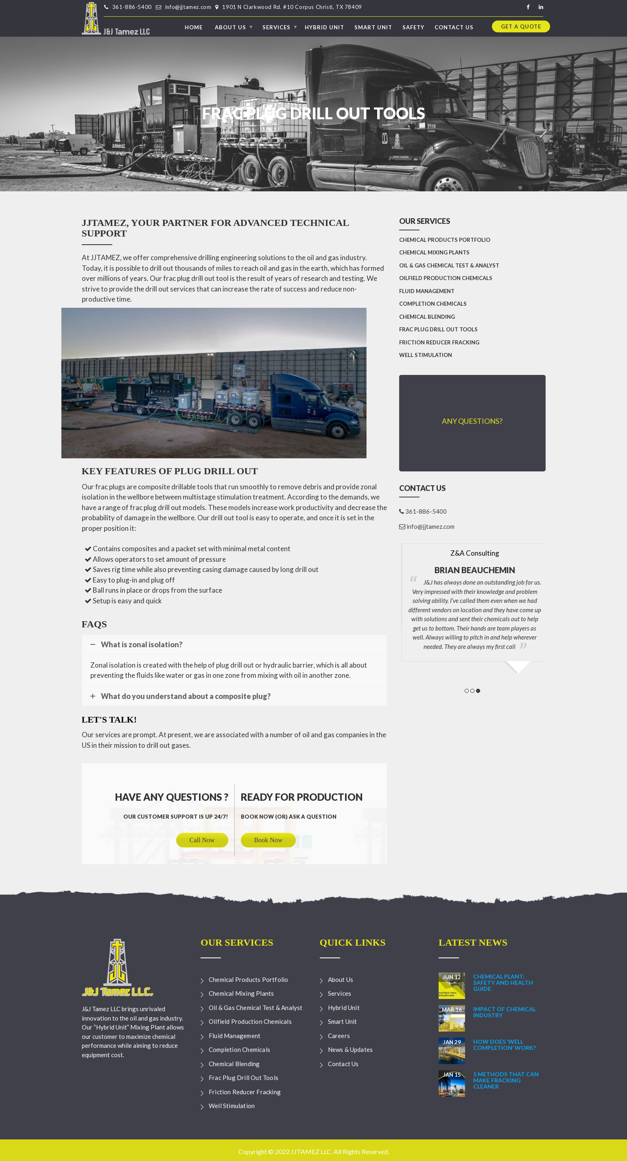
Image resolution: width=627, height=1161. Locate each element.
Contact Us (454, 27)
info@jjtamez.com (188, 7)
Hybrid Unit (324, 27)
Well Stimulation (425, 355)
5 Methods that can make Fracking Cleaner (506, 1080)
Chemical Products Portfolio (444, 240)
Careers (339, 1035)
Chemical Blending (427, 316)
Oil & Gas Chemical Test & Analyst (449, 265)
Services (276, 27)
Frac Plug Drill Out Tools (438, 329)
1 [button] (467, 691)
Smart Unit (373, 27)
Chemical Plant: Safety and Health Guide (503, 982)
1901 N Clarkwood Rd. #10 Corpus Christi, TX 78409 (292, 7)
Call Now (202, 840)
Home (194, 27)
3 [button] (478, 691)
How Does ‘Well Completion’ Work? (504, 1044)
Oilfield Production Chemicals (445, 278)
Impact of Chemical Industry (504, 1012)
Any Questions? (472, 420)
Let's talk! (109, 719)
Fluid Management (426, 291)
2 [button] (472, 691)
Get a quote (521, 26)
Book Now (268, 840)
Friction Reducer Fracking (439, 342)
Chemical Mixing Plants (434, 252)
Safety (413, 27)
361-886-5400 (132, 7)
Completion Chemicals (433, 303)
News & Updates (350, 1049)
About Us (230, 27)
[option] (472, 580)
